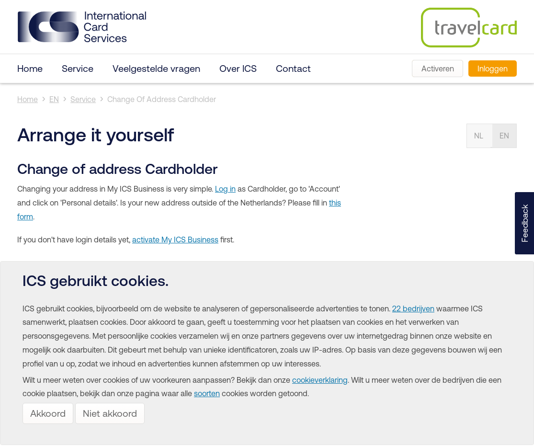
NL (478, 135)
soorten (207, 393)
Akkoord (48, 413)
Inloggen (492, 68)
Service (77, 68)
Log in (225, 188)
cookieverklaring (320, 380)
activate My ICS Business (175, 239)
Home (30, 68)
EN (54, 99)
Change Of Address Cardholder (161, 99)
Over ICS (238, 68)
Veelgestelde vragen (156, 68)
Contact (293, 68)
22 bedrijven (413, 308)
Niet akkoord (110, 413)
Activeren (437, 68)
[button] (524, 223)
